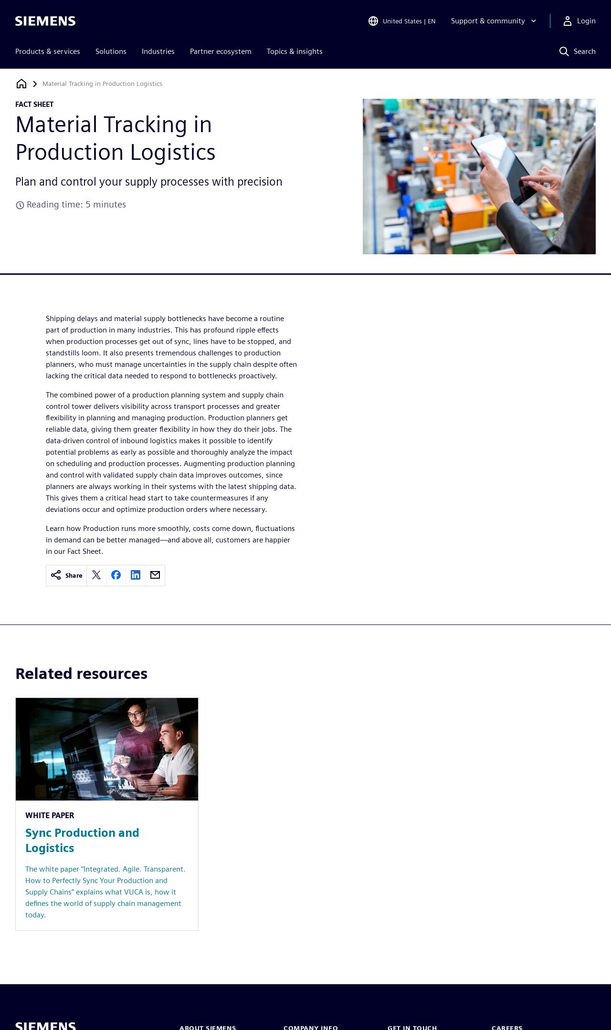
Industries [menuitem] (158, 51)
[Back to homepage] (21, 84)
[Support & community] (494, 21)
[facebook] (116, 575)
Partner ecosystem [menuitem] (221, 51)
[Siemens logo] (45, 21)
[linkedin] (135, 575)
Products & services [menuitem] (47, 51)
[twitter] (96, 575)
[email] (155, 575)
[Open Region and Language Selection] (402, 21)
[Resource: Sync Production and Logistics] (107, 814)
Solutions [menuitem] (110, 51)
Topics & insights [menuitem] (295, 51)
